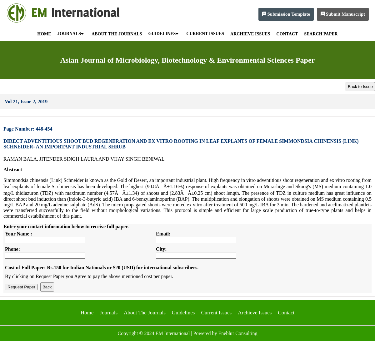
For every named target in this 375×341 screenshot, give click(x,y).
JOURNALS (71, 33)
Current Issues (216, 313)
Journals (109, 313)
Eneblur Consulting (238, 333)
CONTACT (287, 34)
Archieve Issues (255, 313)
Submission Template (286, 14)
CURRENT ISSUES (205, 33)
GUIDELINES (163, 33)
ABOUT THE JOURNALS (117, 34)
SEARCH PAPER (321, 34)
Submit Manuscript (343, 14)
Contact (286, 313)
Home (87, 313)
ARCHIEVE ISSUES (250, 34)
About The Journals (145, 313)
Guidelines (183, 313)
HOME (44, 34)
